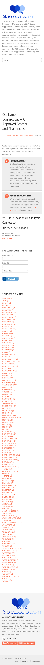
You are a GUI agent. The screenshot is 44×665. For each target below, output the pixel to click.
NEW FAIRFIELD (9, 439)
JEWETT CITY (8, 404)
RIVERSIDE (8, 497)
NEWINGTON (8, 448)
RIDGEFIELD (8, 495)
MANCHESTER (9, 415)
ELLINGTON (8, 373)
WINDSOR (7, 574)
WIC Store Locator (22, 12)
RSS (3, 638)
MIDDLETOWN (9, 422)
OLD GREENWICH (10, 467)
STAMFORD (8, 520)
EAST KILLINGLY (10, 366)
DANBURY (8, 347)
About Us (25, 661)
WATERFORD (8, 555)
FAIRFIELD (7, 378)
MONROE (7, 427)
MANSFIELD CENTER (11, 418)
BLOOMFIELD (8, 308)
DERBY (6, 357)
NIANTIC (6, 453)
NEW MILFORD (9, 446)
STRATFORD (8, 525)
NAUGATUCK (8, 432)
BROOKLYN (8, 322)
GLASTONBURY (9, 385)
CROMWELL (8, 345)
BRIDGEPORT (9, 312)
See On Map (7, 239)
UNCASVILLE (8, 541)
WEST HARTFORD (11, 560)
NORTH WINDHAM (10, 460)
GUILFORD (7, 394)
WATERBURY (9, 553)
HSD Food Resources (26, 643)
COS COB (7, 340)
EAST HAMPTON (10, 359)
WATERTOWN (8, 558)
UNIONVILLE (8, 544)
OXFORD (7, 476)
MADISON (7, 413)
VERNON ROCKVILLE (11, 548)
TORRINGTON (9, 537)
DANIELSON (8, 350)
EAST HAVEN (8, 364)
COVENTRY (8, 343)
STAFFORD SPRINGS (11, 518)
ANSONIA (7, 298)
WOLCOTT (7, 581)
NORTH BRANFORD (11, 455)
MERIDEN (7, 420)
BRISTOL (7, 315)
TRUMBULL (8, 539)
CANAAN (7, 326)
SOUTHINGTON (9, 516)
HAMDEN (7, 397)
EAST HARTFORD (11, 361)
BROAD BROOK (9, 317)
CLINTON (7, 336)
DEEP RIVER (8, 354)
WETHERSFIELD (10, 567)
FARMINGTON (9, 380)
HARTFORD (8, 399)
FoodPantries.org (9, 643)
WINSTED (7, 579)
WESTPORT (8, 565)
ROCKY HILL (8, 499)
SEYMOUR (7, 502)
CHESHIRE (7, 333)
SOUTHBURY (8, 513)
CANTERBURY (9, 329)
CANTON (7, 331)
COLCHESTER (9, 338)
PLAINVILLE (8, 483)
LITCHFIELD (8, 411)
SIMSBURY (7, 506)
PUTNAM (7, 492)
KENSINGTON (9, 406)
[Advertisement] (22, 87)
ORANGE (7, 474)
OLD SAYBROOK (10, 471)
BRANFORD (8, 310)
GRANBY (7, 387)
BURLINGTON (9, 324)
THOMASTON (8, 532)
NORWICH (7, 464)
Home (9, 135)
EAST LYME (8, 368)
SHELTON (7, 504)
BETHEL (6, 305)
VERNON (7, 546)
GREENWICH (8, 389)
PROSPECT (8, 490)
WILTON (6, 572)
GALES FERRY (9, 382)
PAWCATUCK (8, 478)
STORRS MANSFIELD (11, 523)
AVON (5, 301)
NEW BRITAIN (9, 434)
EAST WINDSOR (9, 371)
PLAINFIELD (8, 481)
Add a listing (36, 661)
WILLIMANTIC (8, 569)
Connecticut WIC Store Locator (23, 135)
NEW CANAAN (9, 436)
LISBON (6, 408)
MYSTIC (6, 429)
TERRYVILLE (8, 530)
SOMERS (7, 509)
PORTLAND (8, 488)
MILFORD (7, 425)
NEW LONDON (9, 443)
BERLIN (6, 303)
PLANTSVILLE (9, 485)
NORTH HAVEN (9, 457)
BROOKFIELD (8, 319)
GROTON (7, 392)
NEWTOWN (8, 450)
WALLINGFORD (9, 551)
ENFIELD (7, 375)
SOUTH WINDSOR (10, 511)
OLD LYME (7, 469)
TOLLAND (7, 534)
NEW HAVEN (9, 441)
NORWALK (8, 462)
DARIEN (6, 352)
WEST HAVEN (9, 562)
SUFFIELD (7, 527)
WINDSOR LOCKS (10, 576)
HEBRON (7, 401)
